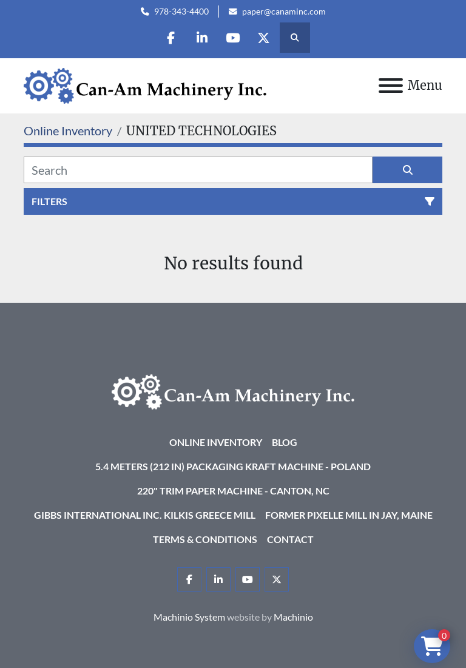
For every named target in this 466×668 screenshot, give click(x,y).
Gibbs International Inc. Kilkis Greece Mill (144, 515)
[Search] (198, 170)
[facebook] (171, 37)
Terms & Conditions (205, 539)
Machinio (293, 616)
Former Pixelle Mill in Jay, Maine (349, 515)
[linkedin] (202, 37)
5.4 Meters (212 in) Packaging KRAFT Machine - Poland (233, 466)
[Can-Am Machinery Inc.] (233, 390)
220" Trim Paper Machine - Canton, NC (233, 490)
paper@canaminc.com (284, 11)
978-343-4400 (181, 11)
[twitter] (264, 37)
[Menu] (391, 85)
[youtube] (233, 37)
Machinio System (189, 616)
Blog (284, 442)
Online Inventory (215, 442)
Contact (290, 539)
